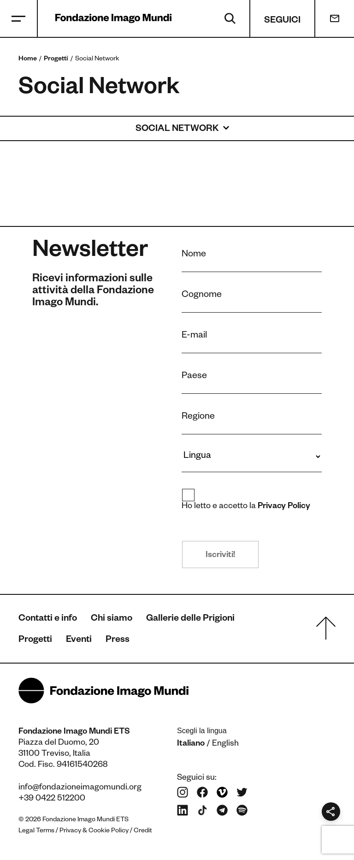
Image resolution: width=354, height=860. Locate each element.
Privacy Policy (284, 506)
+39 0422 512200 (51, 799)
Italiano (191, 744)
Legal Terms (36, 831)
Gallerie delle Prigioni (190, 619)
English (225, 744)
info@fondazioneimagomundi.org (80, 788)
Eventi (79, 640)
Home (27, 59)
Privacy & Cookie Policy (94, 831)
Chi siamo (111, 619)
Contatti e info (47, 619)
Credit (143, 831)
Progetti (56, 59)
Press (118, 640)
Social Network (177, 130)
